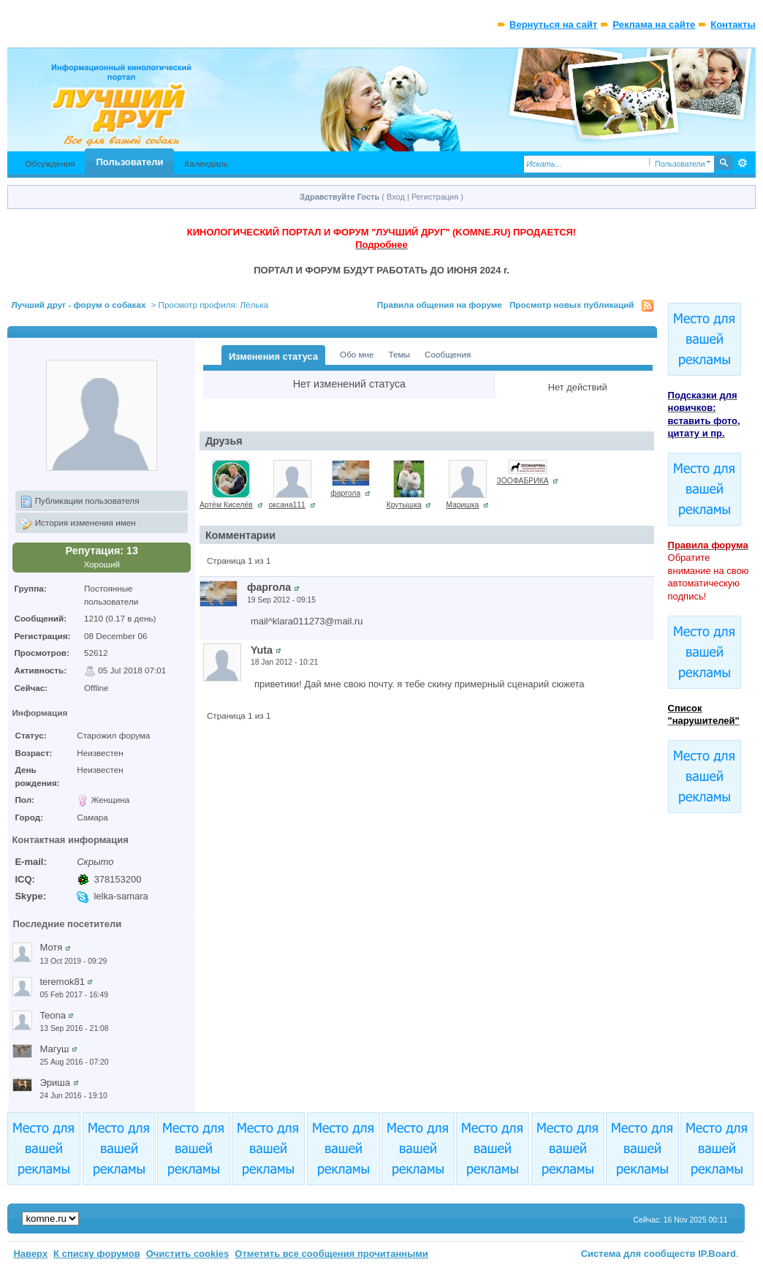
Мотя (50, 947)
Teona (52, 1015)
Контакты (732, 24)
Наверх (30, 1253)
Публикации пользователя (79, 501)
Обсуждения (50, 163)
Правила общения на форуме (439, 304)
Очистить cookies (187, 1253)
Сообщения (448, 354)
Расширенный (743, 163)
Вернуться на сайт (553, 24)
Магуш (54, 1048)
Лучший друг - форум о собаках (78, 304)
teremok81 (61, 981)
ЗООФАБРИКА (523, 481)
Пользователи (130, 161)
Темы (399, 354)
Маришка (462, 505)
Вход (396, 196)
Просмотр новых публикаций (571, 304)
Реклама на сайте (653, 24)
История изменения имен (77, 523)
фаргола (345, 493)
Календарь (205, 163)
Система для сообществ (638, 1253)
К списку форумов (96, 1253)
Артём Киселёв (226, 505)
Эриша (54, 1082)
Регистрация (434, 196)
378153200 (117, 879)
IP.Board (717, 1253)
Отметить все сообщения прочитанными (331, 1253)
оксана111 (287, 505)
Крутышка (404, 505)
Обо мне (357, 354)
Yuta (262, 650)
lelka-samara (121, 896)
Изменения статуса (273, 356)
